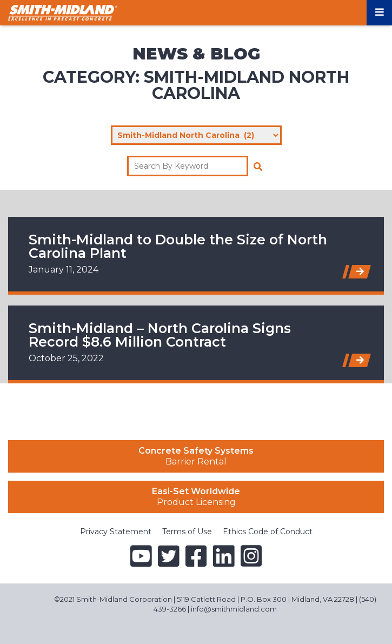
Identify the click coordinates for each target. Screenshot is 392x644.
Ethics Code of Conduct (268, 531)
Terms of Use (187, 531)
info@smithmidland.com (234, 609)
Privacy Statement (115, 531)
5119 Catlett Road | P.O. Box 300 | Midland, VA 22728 (265, 599)
